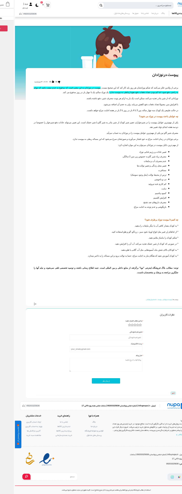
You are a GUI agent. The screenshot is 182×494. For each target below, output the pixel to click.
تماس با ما (130, 13)
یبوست (145, 299)
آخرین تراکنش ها (18, 431)
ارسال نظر (91, 381)
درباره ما (140, 13)
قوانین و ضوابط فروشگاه (79, 431)
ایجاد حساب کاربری (18, 422)
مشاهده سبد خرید (18, 435)
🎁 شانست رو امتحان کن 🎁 (3, 434)
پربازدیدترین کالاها (49, 431)
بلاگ (148, 13)
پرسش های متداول (107, 13)
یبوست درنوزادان (152, 299)
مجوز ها (120, 13)
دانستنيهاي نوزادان (136, 299)
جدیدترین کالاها (48, 426)
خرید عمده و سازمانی (49, 435)
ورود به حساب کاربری (18, 426)
